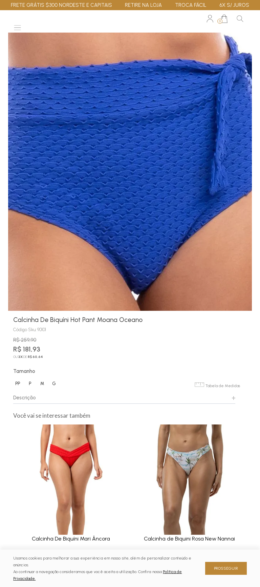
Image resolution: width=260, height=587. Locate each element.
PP (17, 383)
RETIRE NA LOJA (143, 5)
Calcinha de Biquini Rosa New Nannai (189, 538)
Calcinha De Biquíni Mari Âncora (71, 538)
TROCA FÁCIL (191, 5)
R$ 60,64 (35, 357)
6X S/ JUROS (234, 5)
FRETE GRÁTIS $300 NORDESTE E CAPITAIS (61, 5)
